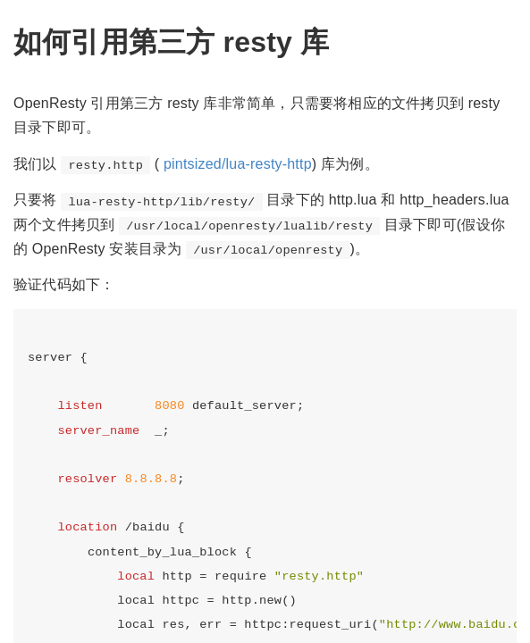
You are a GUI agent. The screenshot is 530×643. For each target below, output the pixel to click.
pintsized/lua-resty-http (238, 163)
